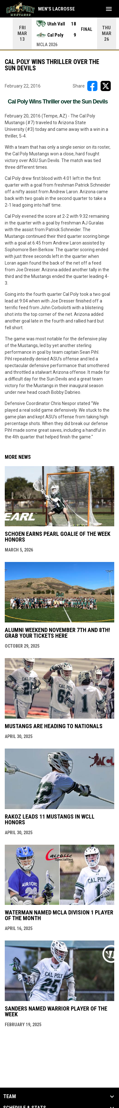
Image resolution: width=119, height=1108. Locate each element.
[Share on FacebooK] (92, 86)
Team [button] (9, 1096)
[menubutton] (109, 9)
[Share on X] (106, 86)
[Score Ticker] (59, 33)
